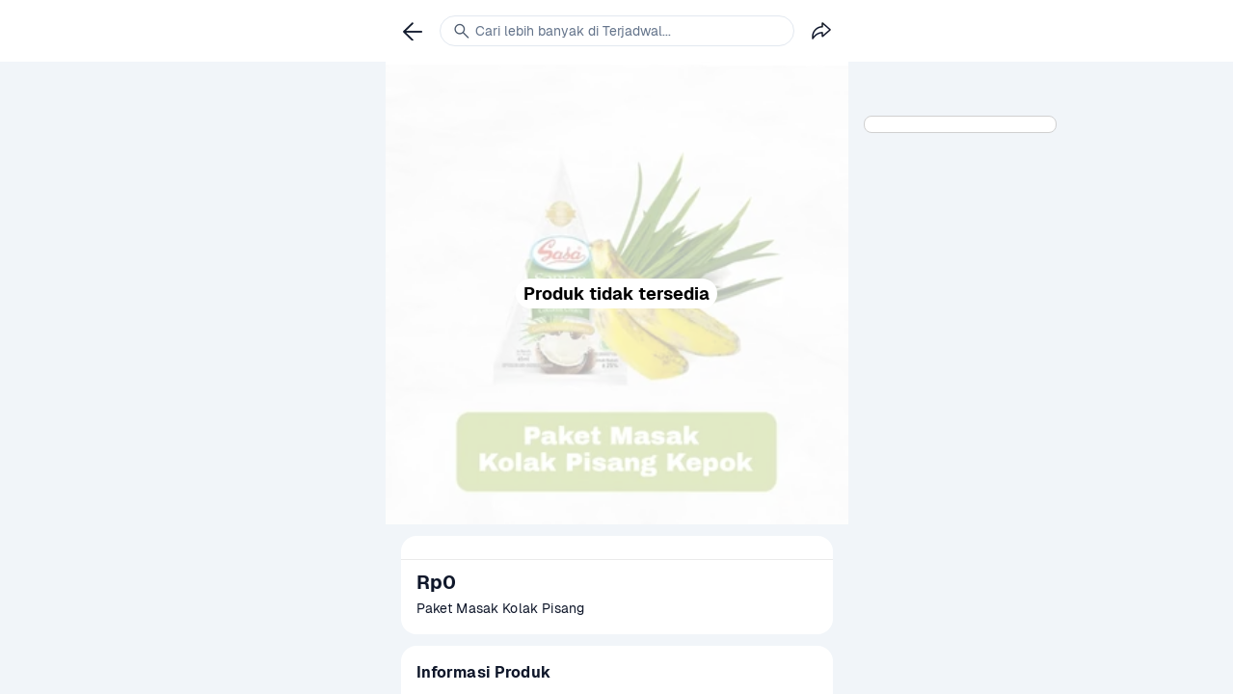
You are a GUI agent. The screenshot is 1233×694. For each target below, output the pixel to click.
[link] (412, 30)
